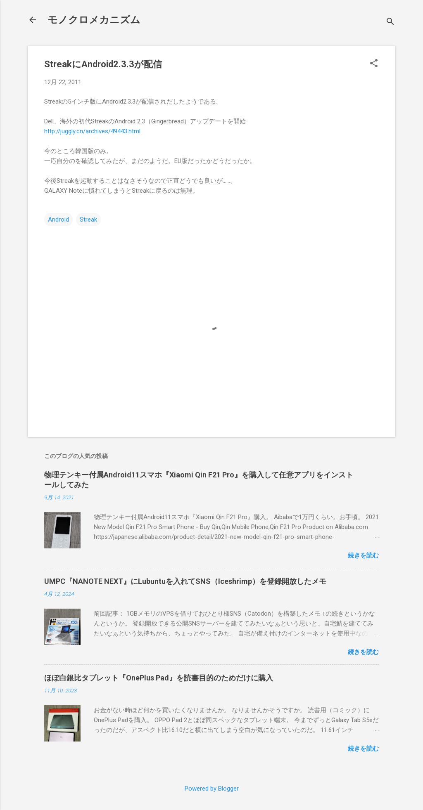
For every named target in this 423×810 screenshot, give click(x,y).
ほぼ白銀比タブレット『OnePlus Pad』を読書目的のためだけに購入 (158, 677)
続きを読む (363, 555)
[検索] (390, 22)
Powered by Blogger (212, 788)
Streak (88, 219)
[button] (374, 64)
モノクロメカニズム (94, 20)
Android (58, 219)
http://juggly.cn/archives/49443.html (92, 131)
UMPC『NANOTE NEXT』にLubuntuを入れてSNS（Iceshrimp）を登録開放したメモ (185, 581)
